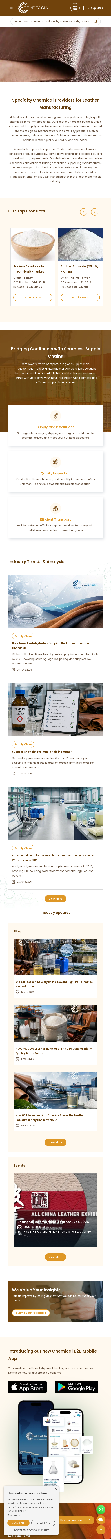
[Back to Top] (101, 1531)
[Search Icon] (96, 22)
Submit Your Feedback (31, 1313)
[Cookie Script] (14, 1515)
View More (55, 899)
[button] (18, 1523)
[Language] (75, 7)
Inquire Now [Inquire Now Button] (33, 297)
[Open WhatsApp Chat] (101, 1511)
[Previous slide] (83, 212)
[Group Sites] (93, 8)
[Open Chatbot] (100, 1521)
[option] (32, 267)
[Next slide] (94, 212)
